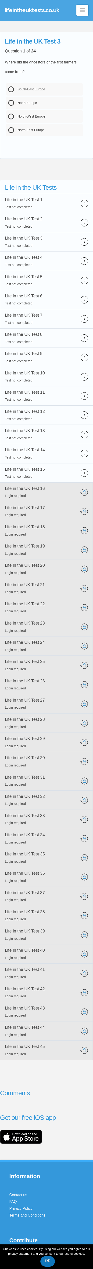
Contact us (18, 1195)
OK (47, 1261)
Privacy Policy (21, 1208)
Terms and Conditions (27, 1215)
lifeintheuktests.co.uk (32, 10)
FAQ (13, 1202)
